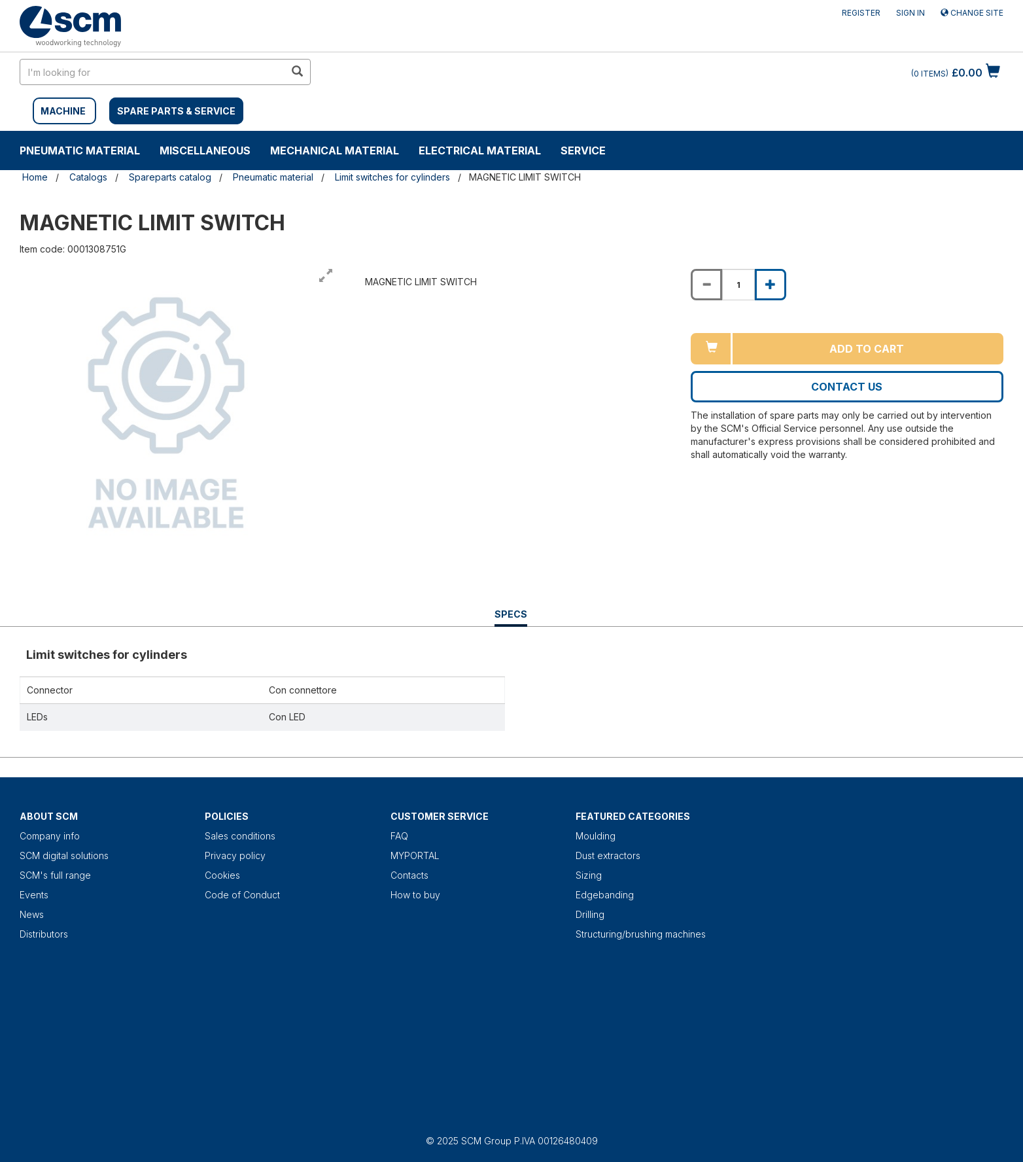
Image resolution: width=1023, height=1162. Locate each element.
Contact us (846, 386)
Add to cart (866, 348)
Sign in (910, 13)
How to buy (415, 894)
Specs (510, 617)
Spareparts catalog (170, 177)
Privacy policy (235, 855)
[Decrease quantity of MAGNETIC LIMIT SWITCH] (706, 284)
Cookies (222, 875)
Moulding (596, 835)
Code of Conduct (242, 894)
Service (583, 150)
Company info (50, 835)
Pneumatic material (80, 150)
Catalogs (88, 177)
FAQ (399, 835)
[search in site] (152, 72)
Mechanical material (334, 150)
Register (861, 13)
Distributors (44, 934)
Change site (972, 13)
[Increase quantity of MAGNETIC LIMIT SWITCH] (770, 284)
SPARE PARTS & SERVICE (176, 110)
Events (34, 894)
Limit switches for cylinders (392, 177)
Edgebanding (605, 894)
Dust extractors (608, 855)
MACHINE (63, 110)
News (32, 914)
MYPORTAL (415, 855)
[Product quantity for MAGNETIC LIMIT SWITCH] (738, 284)
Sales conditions (240, 835)
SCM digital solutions (64, 855)
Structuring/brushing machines (641, 934)
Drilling (590, 914)
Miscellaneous (205, 150)
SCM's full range (55, 875)
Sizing (589, 875)
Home (35, 177)
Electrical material (480, 150)
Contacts (409, 875)
